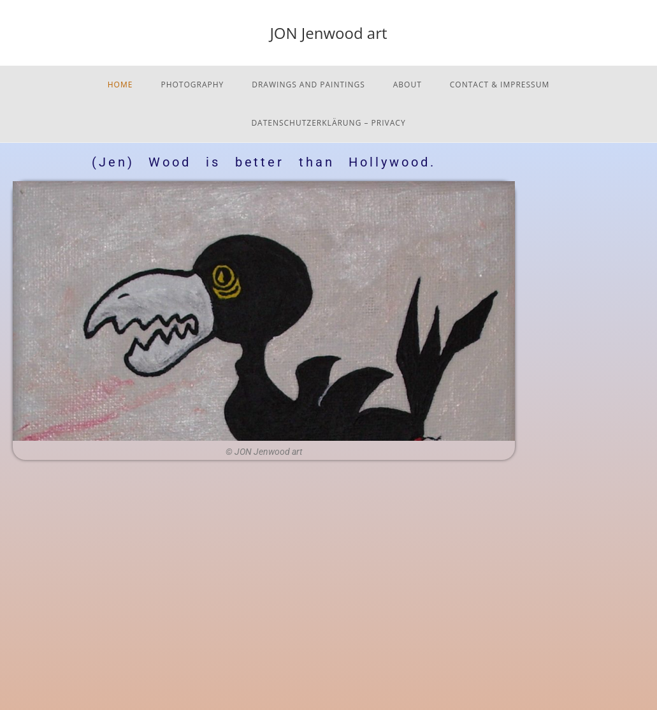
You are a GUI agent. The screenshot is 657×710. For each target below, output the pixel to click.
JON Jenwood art (328, 32)
